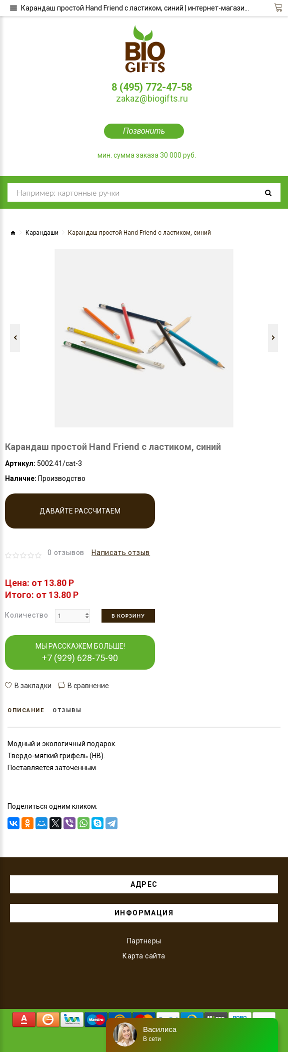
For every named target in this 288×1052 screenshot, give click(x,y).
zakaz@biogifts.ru (152, 98)
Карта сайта (144, 956)
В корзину (128, 616)
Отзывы (67, 710)
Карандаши (42, 232)
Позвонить (144, 131)
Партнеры (144, 941)
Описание (26, 710)
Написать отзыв (121, 553)
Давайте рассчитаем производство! (80, 518)
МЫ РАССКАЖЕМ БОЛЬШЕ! (80, 652)
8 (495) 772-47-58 (152, 87)
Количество (26, 615)
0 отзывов (66, 553)
